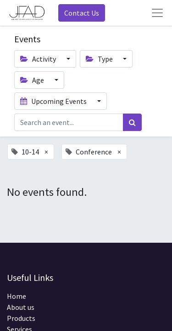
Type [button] (100, 58)
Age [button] (32, 80)
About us (20, 307)
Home (16, 296)
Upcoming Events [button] (54, 101)
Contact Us (81, 12)
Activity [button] (38, 58)
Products (21, 318)
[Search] (132, 122)
